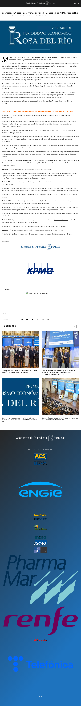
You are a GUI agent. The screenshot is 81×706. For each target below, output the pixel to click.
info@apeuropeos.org (9, 165)
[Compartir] (27, 319)
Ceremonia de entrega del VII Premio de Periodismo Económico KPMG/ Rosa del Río (60, 419)
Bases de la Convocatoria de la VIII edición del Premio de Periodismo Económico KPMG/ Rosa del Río (19, 419)
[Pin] (22, 319)
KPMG (11, 313)
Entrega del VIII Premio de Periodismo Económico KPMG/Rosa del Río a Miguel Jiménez (19, 371)
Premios (4, 16)
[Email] (37, 319)
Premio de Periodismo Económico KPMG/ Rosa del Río (22, 16)
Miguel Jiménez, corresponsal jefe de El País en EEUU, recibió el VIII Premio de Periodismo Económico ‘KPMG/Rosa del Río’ (58, 372)
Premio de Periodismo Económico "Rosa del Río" (29, 313)
